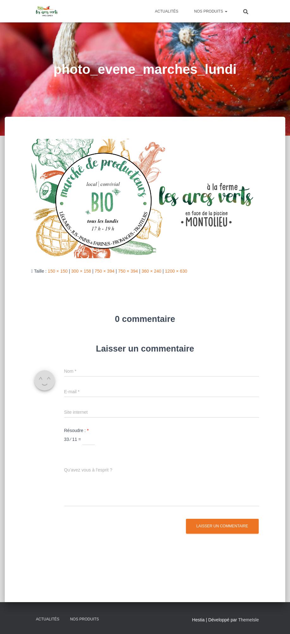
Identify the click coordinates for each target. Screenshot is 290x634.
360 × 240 (151, 271)
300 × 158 (81, 271)
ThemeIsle (248, 619)
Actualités (166, 11)
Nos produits (210, 11)
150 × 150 (58, 271)
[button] (225, 11)
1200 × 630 (176, 271)
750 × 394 (104, 271)
